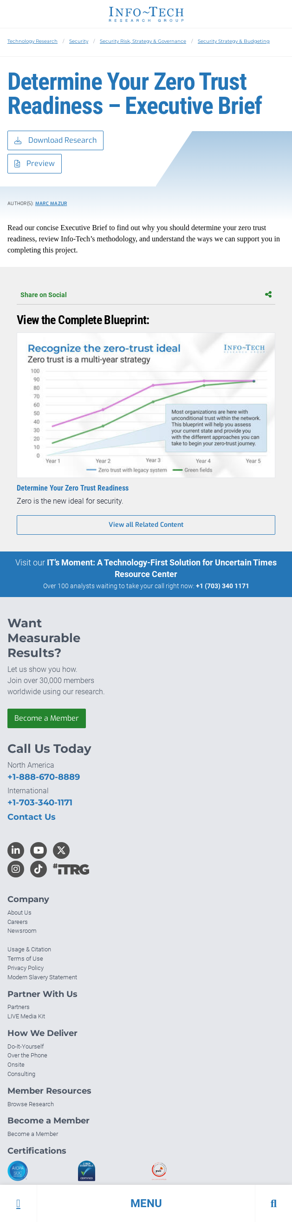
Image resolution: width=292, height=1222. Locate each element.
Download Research (55, 140)
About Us (19, 912)
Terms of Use (25, 958)
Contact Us (31, 817)
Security (78, 41)
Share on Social (146, 294)
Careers (17, 921)
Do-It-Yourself (25, 1046)
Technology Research (32, 41)
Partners (18, 1006)
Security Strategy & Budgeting (234, 41)
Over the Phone (27, 1055)
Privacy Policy (25, 967)
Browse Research (30, 1104)
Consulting (21, 1073)
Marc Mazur (51, 203)
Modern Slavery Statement (42, 977)
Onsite (16, 1064)
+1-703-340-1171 (39, 802)
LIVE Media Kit (26, 1016)
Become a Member (46, 718)
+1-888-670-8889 (43, 777)
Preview (34, 164)
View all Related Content (146, 524)
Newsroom (22, 930)
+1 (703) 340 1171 (222, 586)
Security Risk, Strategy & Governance (143, 41)
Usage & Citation (29, 949)
